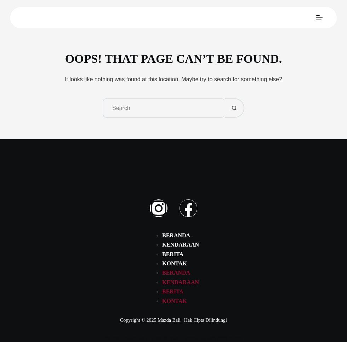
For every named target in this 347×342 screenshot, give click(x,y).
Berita (172, 254)
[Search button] (234, 108)
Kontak (174, 263)
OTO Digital (229, 338)
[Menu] (319, 18)
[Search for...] (164, 108)
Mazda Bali (169, 320)
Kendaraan (180, 245)
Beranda (176, 235)
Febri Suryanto (167, 338)
